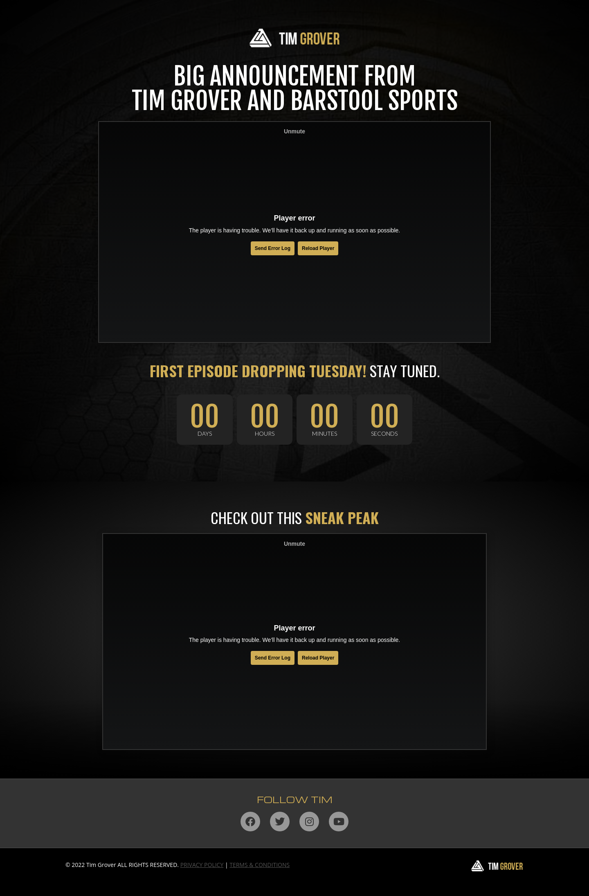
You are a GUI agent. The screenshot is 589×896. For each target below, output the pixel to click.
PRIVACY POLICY (202, 865)
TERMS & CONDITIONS (259, 865)
